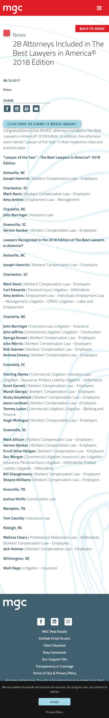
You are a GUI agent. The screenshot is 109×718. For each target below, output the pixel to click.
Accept (54, 701)
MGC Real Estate (54, 631)
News (19, 34)
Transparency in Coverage (54, 666)
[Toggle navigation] (99, 8)
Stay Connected (54, 652)
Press (7, 89)
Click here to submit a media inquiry (41, 123)
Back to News (92, 28)
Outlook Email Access (54, 638)
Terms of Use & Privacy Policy (54, 673)
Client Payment (54, 645)
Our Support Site (54, 659)
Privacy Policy (54, 712)
